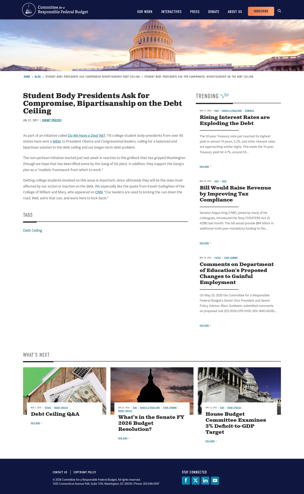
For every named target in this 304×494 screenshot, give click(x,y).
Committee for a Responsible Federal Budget (55, 9)
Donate (213, 11)
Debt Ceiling (32, 230)
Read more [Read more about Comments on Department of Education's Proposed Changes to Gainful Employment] (204, 325)
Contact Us (60, 472)
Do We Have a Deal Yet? (86, 135)
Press (195, 11)
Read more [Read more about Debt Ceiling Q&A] (35, 423)
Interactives (171, 11)
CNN (99, 192)
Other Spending (231, 257)
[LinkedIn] (205, 481)
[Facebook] (186, 481)
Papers (218, 257)
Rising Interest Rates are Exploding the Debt (235, 120)
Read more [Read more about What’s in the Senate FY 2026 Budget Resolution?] (123, 438)
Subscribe (261, 11)
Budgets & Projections (232, 110)
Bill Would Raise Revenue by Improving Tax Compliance (235, 194)
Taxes (224, 181)
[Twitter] (196, 481)
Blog (38, 76)
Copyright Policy (85, 472)
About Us (235, 11)
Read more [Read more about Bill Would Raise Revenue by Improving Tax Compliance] (204, 243)
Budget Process (51, 120)
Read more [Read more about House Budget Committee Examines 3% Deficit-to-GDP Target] (210, 441)
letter (57, 141)
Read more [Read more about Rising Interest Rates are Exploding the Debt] (204, 166)
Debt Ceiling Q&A (55, 414)
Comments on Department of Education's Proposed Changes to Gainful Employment (237, 273)
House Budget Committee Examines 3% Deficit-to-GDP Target (236, 423)
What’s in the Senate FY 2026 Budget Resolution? (151, 423)
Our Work (145, 11)
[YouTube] (215, 481)
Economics (249, 110)
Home (27, 76)
